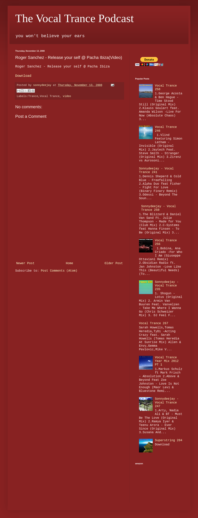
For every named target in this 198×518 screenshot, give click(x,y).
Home (69, 263)
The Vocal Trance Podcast (74, 18)
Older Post (114, 263)
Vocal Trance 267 (153, 323)
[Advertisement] (69, 231)
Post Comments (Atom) (59, 271)
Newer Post (25, 263)
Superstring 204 (168, 440)
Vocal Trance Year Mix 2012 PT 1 (167, 361)
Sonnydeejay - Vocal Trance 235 (167, 285)
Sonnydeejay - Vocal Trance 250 (158, 208)
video (67, 96)
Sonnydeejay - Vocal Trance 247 (167, 402)
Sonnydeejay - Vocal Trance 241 (156, 170)
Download (23, 76)
